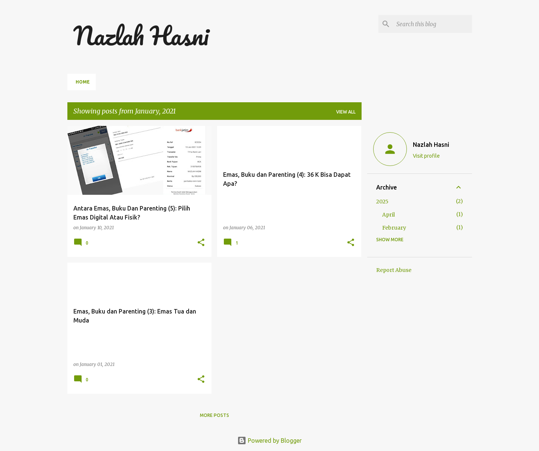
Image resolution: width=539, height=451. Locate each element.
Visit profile (426, 156)
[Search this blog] (432, 24)
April (388, 214)
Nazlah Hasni (140, 35)
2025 (382, 201)
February (394, 227)
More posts (214, 415)
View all (346, 111)
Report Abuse (393, 270)
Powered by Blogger (269, 440)
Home (83, 81)
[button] (201, 243)
